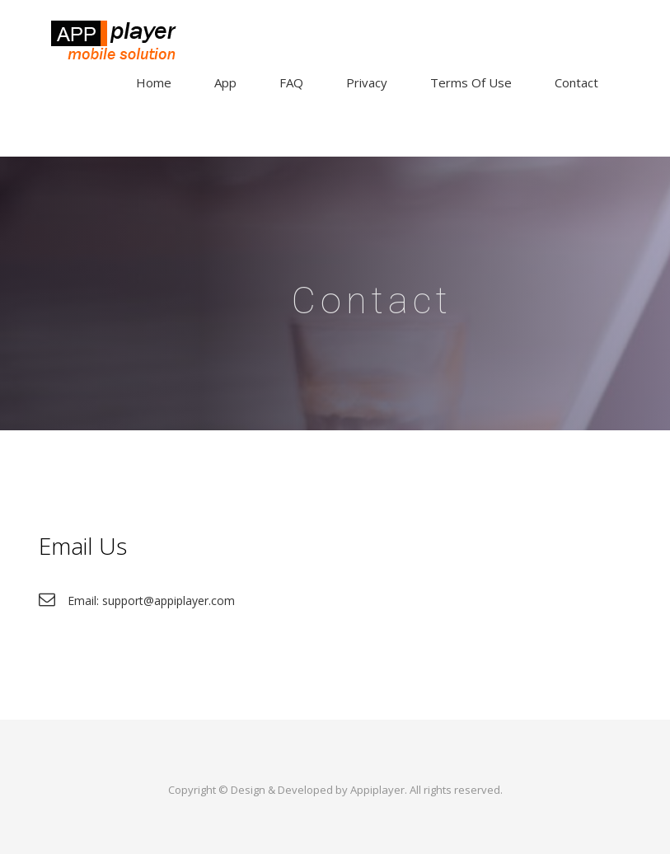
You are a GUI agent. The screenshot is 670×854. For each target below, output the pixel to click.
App (225, 82)
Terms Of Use (471, 82)
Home (153, 82)
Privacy (366, 82)
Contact (576, 82)
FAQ (291, 82)
